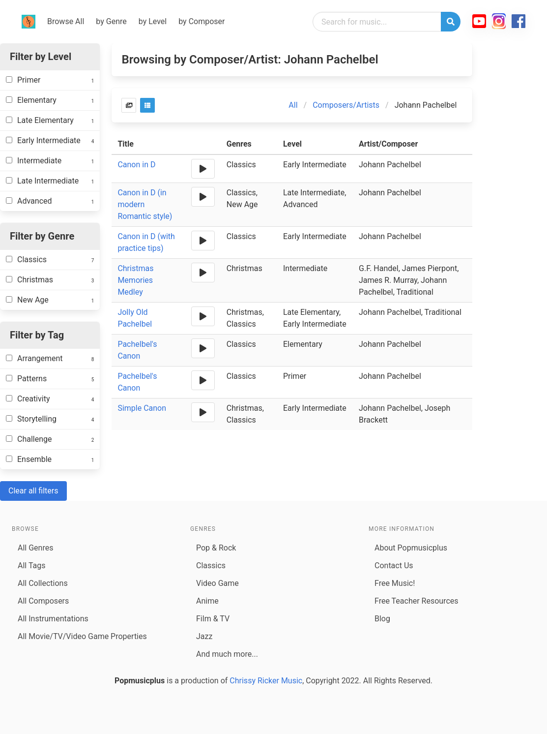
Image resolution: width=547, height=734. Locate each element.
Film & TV (213, 618)
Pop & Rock (216, 547)
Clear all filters (33, 490)
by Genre (111, 21)
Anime (207, 601)
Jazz (204, 636)
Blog (382, 618)
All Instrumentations (53, 618)
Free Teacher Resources (416, 601)
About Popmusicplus (410, 547)
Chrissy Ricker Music (266, 680)
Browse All (65, 21)
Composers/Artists (346, 105)
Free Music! (394, 583)
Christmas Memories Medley (135, 280)
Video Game (217, 583)
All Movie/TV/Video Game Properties (82, 636)
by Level (153, 21)
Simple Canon (141, 408)
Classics (211, 565)
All (292, 105)
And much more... (227, 654)
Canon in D (136, 164)
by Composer (201, 21)
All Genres (35, 547)
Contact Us (393, 565)
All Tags (31, 565)
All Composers (43, 601)
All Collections (43, 583)
